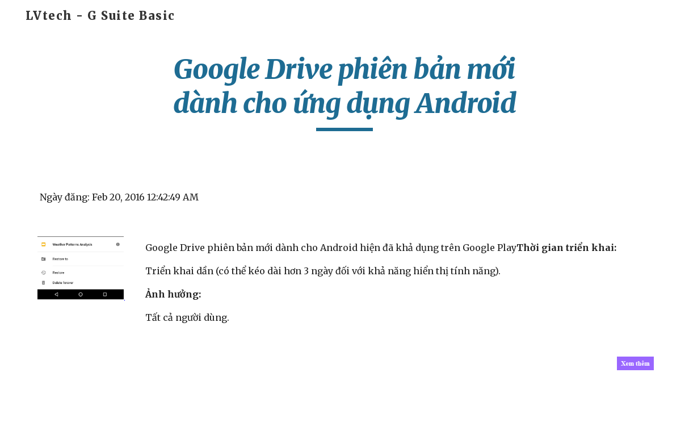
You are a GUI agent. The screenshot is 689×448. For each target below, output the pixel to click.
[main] (344, 92)
